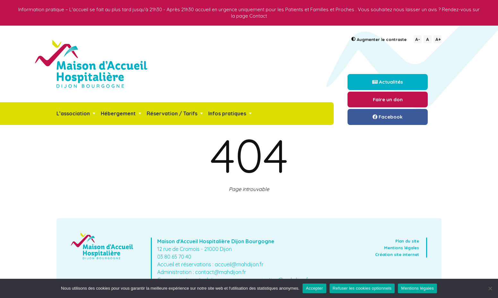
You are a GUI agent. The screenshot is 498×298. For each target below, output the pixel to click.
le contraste (379, 39)
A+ (438, 39)
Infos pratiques (227, 113)
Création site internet (397, 254)
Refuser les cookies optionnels (362, 288)
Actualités (387, 82)
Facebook (388, 117)
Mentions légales (401, 247)
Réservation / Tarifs (172, 113)
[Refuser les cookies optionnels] (490, 288)
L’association (73, 113)
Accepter (314, 288)
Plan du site (407, 241)
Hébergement (118, 113)
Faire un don (388, 99)
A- (417, 39)
